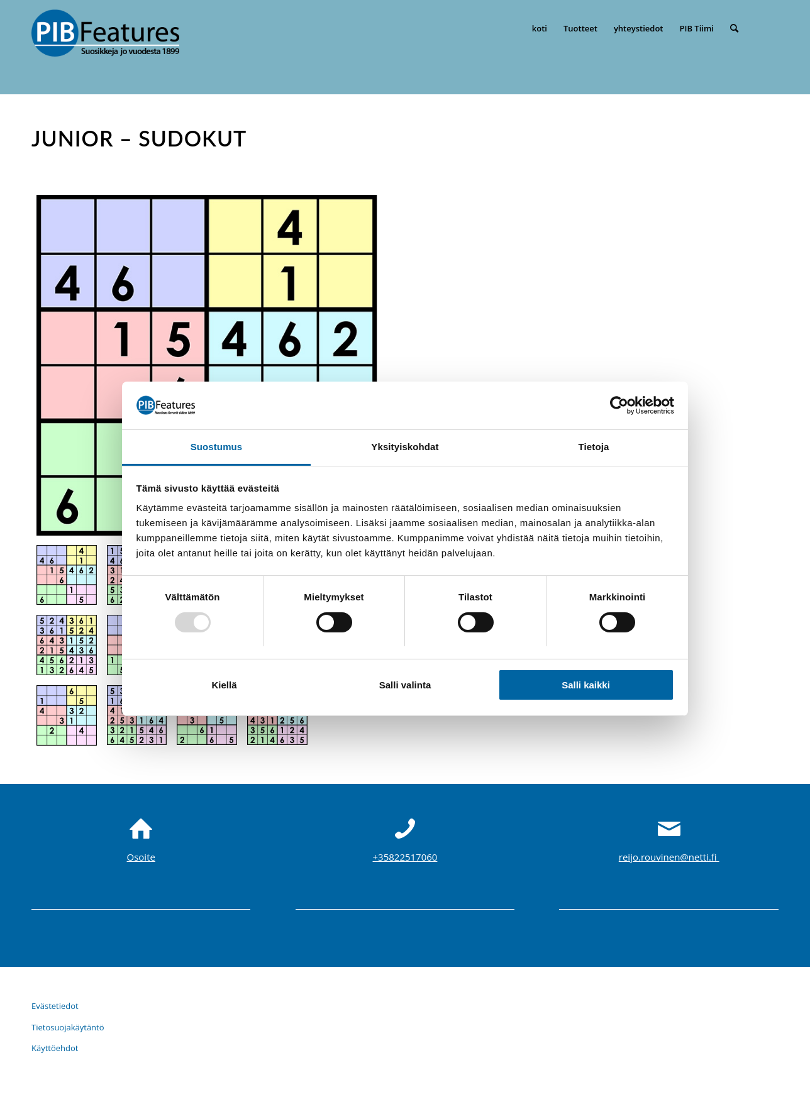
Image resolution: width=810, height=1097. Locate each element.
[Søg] (734, 28)
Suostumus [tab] (217, 446)
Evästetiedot (55, 1006)
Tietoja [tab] (594, 446)
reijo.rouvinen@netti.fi (669, 857)
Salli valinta (405, 685)
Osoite (141, 857)
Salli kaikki (586, 685)
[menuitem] (539, 28)
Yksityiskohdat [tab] (404, 446)
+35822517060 (405, 857)
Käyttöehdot (54, 1048)
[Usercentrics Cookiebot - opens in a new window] (619, 405)
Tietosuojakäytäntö (67, 1027)
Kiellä (223, 685)
